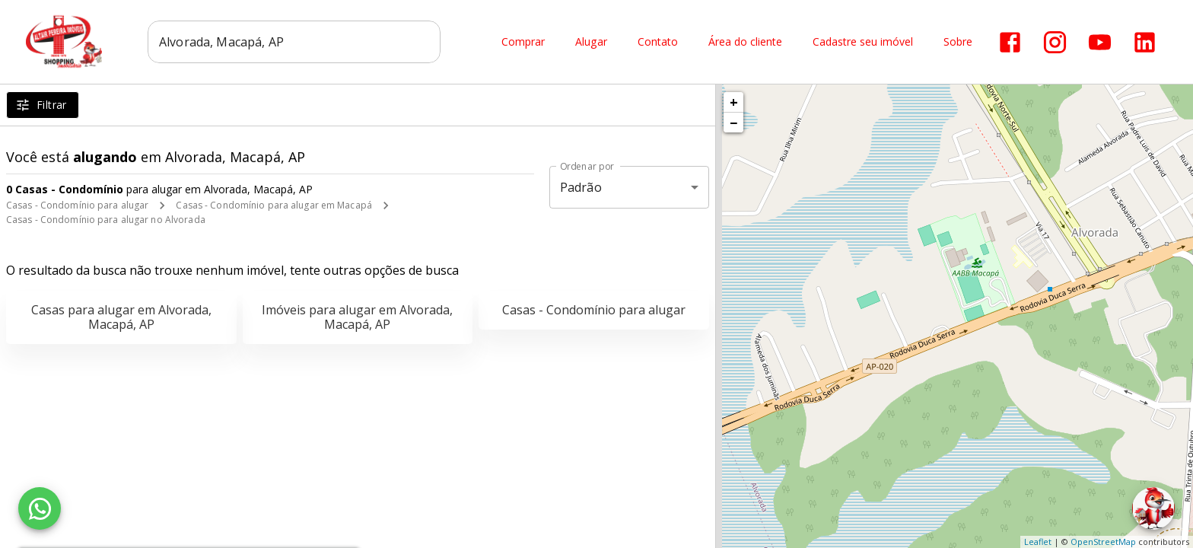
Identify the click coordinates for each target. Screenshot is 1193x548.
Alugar (591, 42)
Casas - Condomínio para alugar (77, 205)
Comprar (523, 42)
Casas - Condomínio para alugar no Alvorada (105, 219)
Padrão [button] (581, 187)
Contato (658, 42)
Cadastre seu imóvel (863, 42)
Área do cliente (745, 42)
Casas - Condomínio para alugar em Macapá (274, 205)
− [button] (733, 122)
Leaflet (1037, 541)
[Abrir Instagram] (1055, 42)
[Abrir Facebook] (1010, 42)
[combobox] (294, 42)
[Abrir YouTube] (1099, 42)
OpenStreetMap (1103, 541)
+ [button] (734, 102)
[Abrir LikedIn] (1144, 42)
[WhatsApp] (39, 508)
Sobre (957, 42)
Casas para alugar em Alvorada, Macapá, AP (121, 317)
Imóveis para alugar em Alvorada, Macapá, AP (357, 317)
